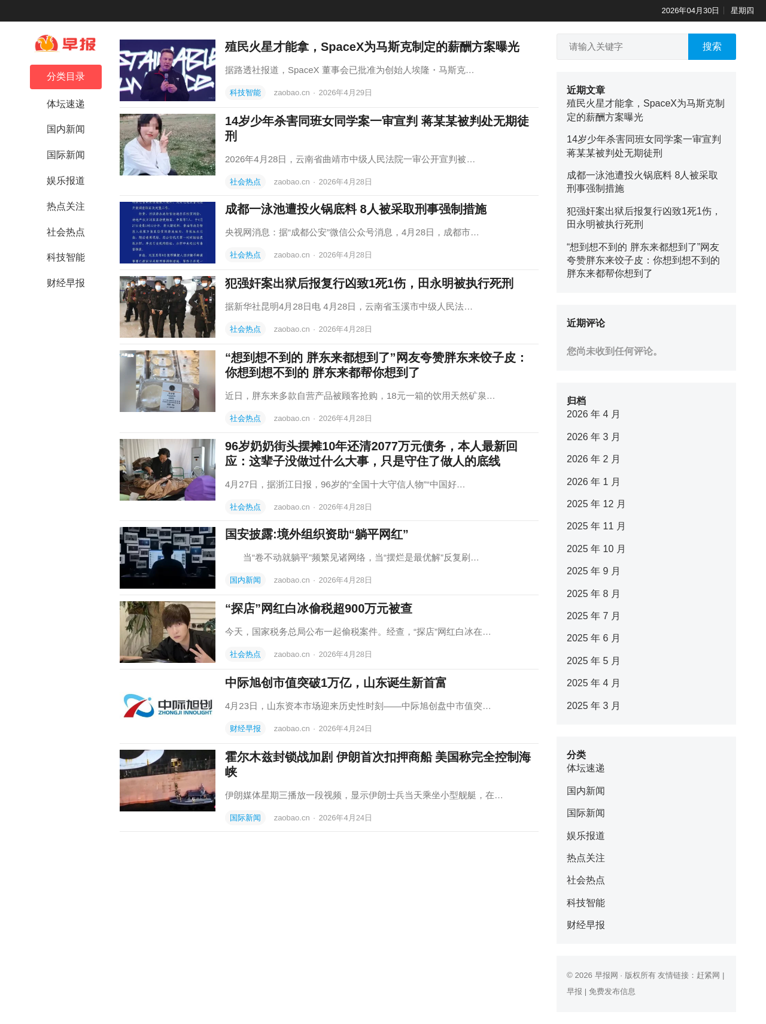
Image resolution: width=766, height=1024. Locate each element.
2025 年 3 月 (594, 706)
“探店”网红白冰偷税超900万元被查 (318, 608)
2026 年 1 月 (594, 482)
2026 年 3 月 (594, 437)
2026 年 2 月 (594, 459)
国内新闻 (66, 129)
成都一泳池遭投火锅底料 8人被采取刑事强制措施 (356, 209)
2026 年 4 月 (594, 414)
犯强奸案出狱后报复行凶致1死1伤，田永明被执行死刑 (369, 283)
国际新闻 (66, 155)
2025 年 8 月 (594, 594)
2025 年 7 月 (594, 616)
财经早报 (66, 283)
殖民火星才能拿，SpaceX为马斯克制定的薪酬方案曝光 (372, 46)
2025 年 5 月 (594, 661)
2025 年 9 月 (594, 571)
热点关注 (66, 206)
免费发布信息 (612, 991)
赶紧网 (708, 975)
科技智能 (66, 257)
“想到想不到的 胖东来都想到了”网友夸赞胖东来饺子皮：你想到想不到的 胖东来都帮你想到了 (643, 260)
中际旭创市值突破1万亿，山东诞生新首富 (336, 682)
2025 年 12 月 (596, 504)
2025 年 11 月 (596, 526)
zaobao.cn (293, 92)
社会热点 (66, 232)
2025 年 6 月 (594, 638)
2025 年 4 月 (594, 683)
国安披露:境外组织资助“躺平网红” (317, 534)
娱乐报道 (66, 180)
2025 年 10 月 (596, 549)
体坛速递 (66, 104)
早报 (574, 991)
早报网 (606, 975)
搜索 (712, 46)
